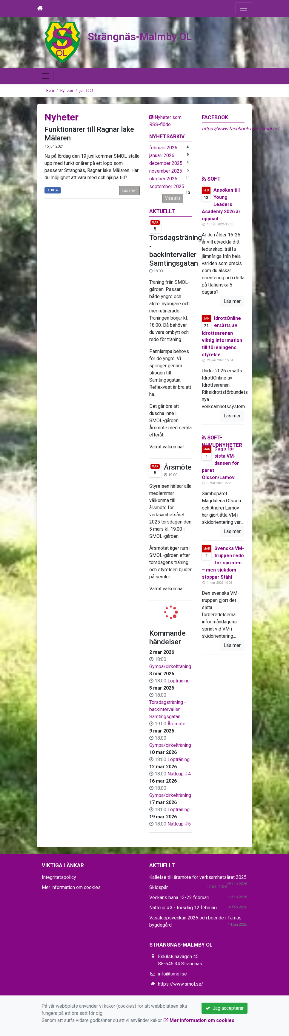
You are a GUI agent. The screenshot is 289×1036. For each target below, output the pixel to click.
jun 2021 (86, 91)
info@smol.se (172, 974)
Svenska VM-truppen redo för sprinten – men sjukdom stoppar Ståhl (223, 563)
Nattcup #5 (179, 824)
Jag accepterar (224, 1008)
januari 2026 (161, 155)
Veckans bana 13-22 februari (179, 897)
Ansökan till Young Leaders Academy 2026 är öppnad (221, 204)
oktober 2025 (163, 179)
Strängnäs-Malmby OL (145, 36)
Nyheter (66, 91)
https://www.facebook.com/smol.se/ (241, 128)
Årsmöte (178, 467)
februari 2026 (163, 148)
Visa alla (173, 198)
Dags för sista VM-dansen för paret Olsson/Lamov (220, 463)
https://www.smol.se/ (180, 984)
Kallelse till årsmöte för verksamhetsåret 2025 (198, 877)
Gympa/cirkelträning (170, 666)
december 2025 (165, 163)
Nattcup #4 (179, 774)
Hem (50, 91)
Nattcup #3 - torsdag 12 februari (183, 907)
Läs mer (129, 190)
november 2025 (165, 171)
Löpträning (178, 681)
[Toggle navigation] (243, 8)
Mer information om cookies (71, 887)
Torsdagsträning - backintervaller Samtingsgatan (175, 250)
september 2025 (166, 186)
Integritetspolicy (59, 877)
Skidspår (158, 887)
